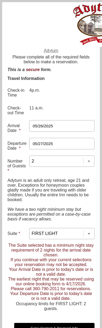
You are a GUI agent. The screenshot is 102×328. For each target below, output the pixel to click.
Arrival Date (14, 128)
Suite (13, 233)
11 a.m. (36, 108)
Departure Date (17, 145)
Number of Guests (16, 166)
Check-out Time (15, 110)
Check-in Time (15, 92)
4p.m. (34, 90)
